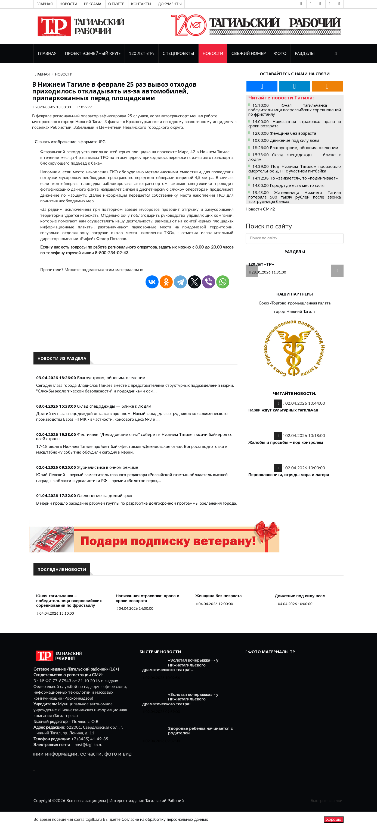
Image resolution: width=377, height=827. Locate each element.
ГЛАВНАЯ (47, 54)
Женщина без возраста (218, 595)
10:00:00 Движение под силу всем (285, 140)
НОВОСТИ (213, 54)
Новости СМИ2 (260, 209)
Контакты (141, 4)
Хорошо (333, 819)
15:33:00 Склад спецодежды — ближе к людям (294, 157)
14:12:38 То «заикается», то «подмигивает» (295, 178)
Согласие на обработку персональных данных (165, 819)
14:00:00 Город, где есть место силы (288, 185)
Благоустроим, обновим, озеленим (111, 377)
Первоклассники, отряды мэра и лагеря (288, 474)
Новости (68, 4)
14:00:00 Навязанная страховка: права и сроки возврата (294, 124)
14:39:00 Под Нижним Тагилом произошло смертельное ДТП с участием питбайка (294, 168)
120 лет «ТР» (141, 54)
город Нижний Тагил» (294, 312)
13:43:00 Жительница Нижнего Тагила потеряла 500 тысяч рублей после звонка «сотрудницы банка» (294, 197)
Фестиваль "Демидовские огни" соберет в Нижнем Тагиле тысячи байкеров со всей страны (134, 437)
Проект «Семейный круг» (92, 54)
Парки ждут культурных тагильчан (283, 410)
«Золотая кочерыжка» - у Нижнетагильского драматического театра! (180, 699)
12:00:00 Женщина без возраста (284, 133)
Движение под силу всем (300, 595)
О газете (116, 4)
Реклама (92, 4)
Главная (44, 4)
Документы (170, 4)
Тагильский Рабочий (164, 801)
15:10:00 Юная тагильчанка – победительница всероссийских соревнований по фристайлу (294, 109)
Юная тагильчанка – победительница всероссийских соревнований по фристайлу (69, 600)
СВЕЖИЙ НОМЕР (248, 54)
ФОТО (280, 54)
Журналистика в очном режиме (107, 467)
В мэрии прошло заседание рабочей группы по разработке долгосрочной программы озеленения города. (136, 503)
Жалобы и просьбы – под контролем (285, 442)
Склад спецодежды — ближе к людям (114, 406)
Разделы (305, 54)
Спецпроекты (178, 54)
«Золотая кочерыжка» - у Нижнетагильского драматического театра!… (180, 665)
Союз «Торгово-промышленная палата (294, 303)
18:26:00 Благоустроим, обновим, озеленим (295, 147)
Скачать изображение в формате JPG (70, 142)
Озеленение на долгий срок (104, 495)
